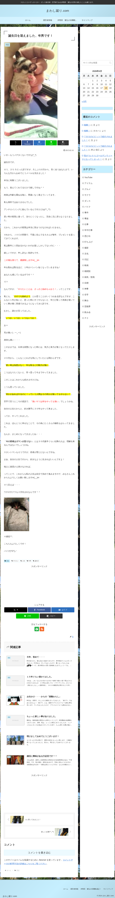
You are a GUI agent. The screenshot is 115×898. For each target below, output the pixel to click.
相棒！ (87, 125)
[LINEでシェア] (51, 142)
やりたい (15, 561)
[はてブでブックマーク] (39, 142)
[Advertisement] (39, 583)
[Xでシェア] (15, 142)
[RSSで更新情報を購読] (42, 629)
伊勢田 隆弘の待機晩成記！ (91, 889)
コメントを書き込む (39, 852)
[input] (97, 62)
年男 (29, 561)
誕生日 (36, 561)
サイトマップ (108, 889)
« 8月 (84, 101)
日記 (7, 561)
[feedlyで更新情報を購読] (36, 629)
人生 (23, 561)
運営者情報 (74, 889)
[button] (63, 142)
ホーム (65, 889)
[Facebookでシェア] (27, 142)
